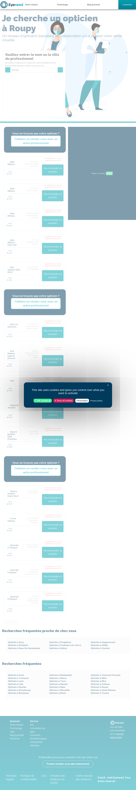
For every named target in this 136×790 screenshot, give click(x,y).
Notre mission (31, 5)
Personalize (82, 401)
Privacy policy (96, 401)
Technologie (62, 5)
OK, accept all (42, 401)
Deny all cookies (63, 401)
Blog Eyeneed (93, 5)
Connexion (127, 5)
